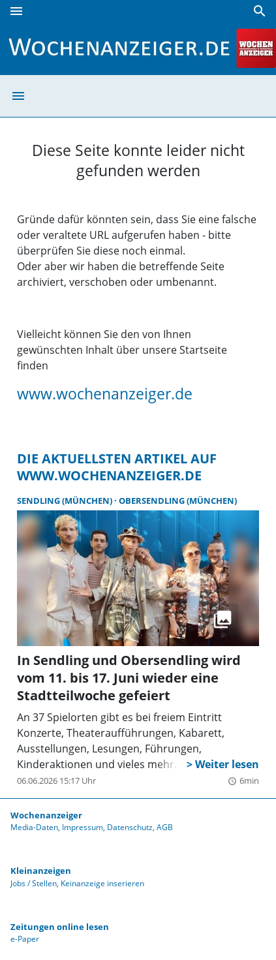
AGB (165, 827)
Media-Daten (34, 827)
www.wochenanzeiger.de (104, 393)
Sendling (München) (65, 500)
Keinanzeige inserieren (102, 883)
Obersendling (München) (178, 500)
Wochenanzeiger (46, 815)
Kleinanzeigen (40, 870)
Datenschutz (130, 827)
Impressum (82, 827)
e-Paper (24, 938)
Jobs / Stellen (33, 883)
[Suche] (260, 11)
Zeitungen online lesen (59, 927)
